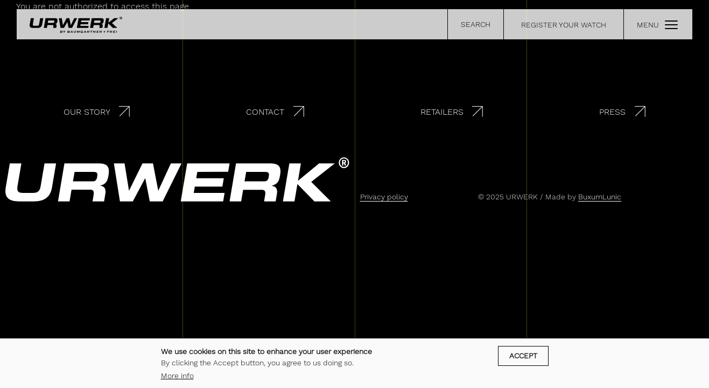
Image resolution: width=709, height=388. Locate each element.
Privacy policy (384, 196)
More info (177, 378)
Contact (265, 112)
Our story (87, 112)
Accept (523, 358)
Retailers (442, 112)
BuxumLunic (599, 196)
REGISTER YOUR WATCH (563, 24)
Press (612, 112)
